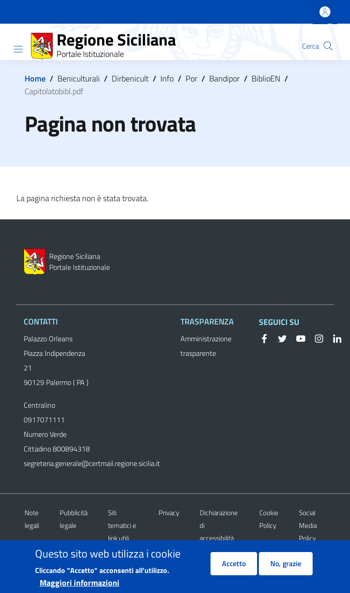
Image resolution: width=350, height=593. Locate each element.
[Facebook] (264, 337)
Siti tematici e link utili (122, 525)
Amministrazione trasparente (206, 346)
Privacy (169, 512)
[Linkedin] (333, 337)
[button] (328, 46)
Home (35, 78)
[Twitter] (279, 337)
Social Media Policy (308, 525)
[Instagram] (315, 337)
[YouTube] (297, 337)
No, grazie (285, 568)
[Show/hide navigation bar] (18, 49)
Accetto (234, 568)
